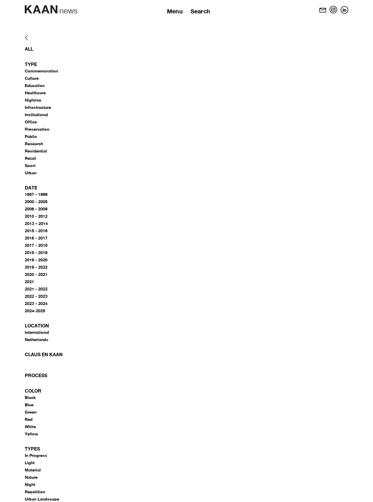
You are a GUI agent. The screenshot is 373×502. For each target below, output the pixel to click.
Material (33, 469)
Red (29, 419)
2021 (29, 281)
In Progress (36, 455)
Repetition (35, 491)
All (29, 49)
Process (36, 375)
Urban (30, 172)
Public (31, 136)
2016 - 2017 (36, 237)
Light (30, 462)
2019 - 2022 (36, 267)
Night (30, 484)
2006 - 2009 (36, 208)
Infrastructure (38, 107)
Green (30, 411)
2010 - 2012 (36, 216)
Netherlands (36, 339)
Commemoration (41, 70)
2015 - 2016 (36, 230)
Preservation (37, 129)
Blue (29, 404)
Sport (30, 165)
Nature (31, 477)
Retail (30, 158)
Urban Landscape (42, 498)
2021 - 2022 (36, 288)
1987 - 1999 (36, 194)
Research (34, 143)
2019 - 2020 (36, 259)
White (30, 426)
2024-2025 (35, 310)
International (37, 332)
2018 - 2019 (36, 252)
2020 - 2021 (36, 274)
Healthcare (35, 92)
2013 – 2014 (36, 223)
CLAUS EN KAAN (44, 354)
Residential (36, 150)
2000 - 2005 (36, 201)
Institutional (36, 114)
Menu (175, 11)
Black (30, 397)
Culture (32, 78)
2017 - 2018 (36, 245)
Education (35, 85)
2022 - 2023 (36, 296)
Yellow (31, 433)
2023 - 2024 (36, 303)
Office (31, 121)
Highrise (33, 99)
